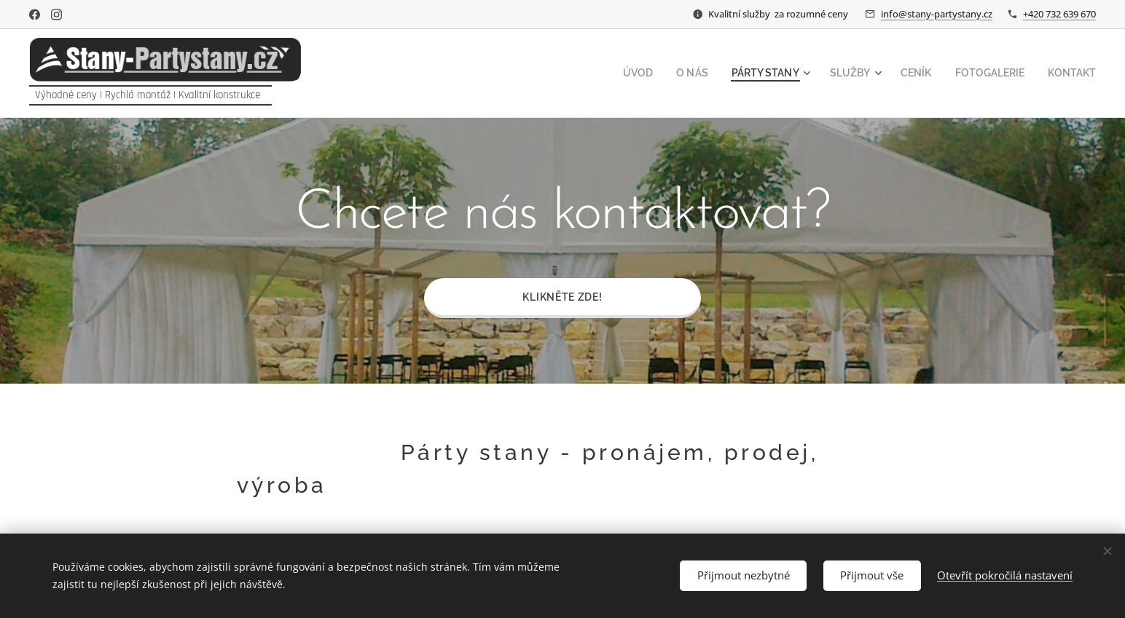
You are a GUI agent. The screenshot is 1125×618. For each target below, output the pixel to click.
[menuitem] (666, 73)
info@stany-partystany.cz (936, 13)
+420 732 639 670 (1059, 13)
